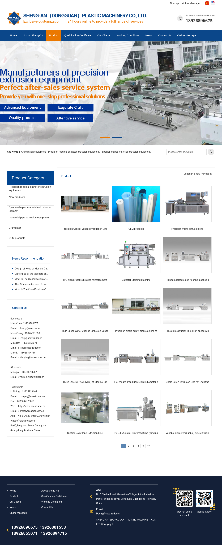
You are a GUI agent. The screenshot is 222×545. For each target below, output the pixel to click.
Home (13, 35)
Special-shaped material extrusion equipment (126, 151)
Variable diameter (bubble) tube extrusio (187, 433)
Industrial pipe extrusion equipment (29, 217)
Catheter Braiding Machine (136, 279)
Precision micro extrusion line (187, 228)
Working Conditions (128, 35)
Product (53, 35)
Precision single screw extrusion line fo (136, 331)
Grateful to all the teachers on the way (35, 273)
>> (148, 445)
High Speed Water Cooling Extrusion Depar (85, 331)
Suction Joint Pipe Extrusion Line (85, 433)
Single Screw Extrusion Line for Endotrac (187, 382)
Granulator (15, 227)
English (213, 3)
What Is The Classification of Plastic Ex (36, 279)
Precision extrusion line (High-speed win (187, 331)
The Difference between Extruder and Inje (37, 284)
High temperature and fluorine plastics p (187, 279)
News (148, 35)
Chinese (207, 3)
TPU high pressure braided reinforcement (85, 279)
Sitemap (174, 3)
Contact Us (164, 35)
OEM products (17, 238)
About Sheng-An (33, 35)
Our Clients (103, 35)
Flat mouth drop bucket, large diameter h (136, 382)
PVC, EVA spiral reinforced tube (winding (136, 433)
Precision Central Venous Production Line (85, 228)
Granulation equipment (33, 151)
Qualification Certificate (77, 35)
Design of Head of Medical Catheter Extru (37, 268)
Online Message (191, 3)
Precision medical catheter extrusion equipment (74, 151)
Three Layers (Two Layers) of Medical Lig (85, 382)
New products (17, 197)
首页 (198, 173)
